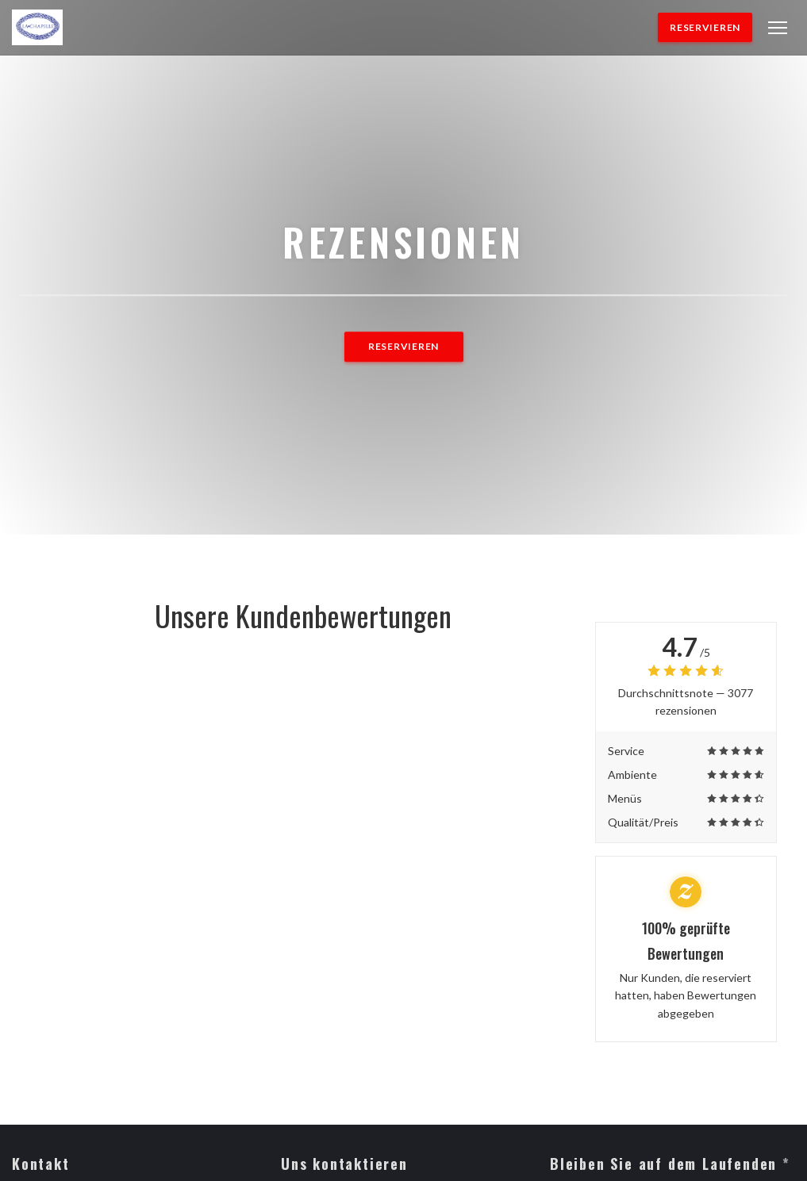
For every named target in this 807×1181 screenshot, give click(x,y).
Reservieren (705, 27)
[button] (777, 27)
